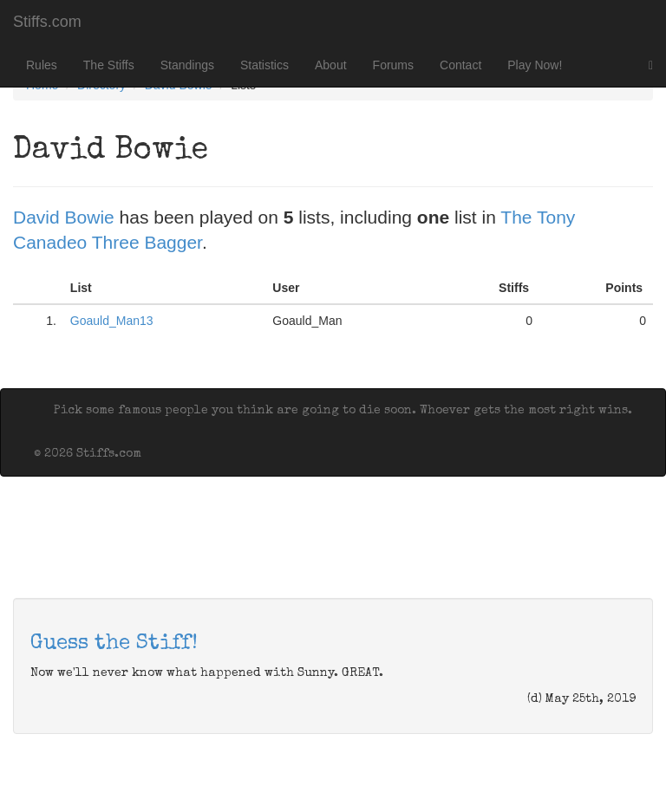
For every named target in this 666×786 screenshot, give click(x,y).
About (331, 65)
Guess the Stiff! (114, 643)
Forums (393, 65)
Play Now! (534, 65)
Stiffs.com (47, 21)
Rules (41, 65)
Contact (460, 65)
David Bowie (63, 217)
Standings (187, 65)
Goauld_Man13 (111, 321)
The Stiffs (108, 65)
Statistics (264, 65)
